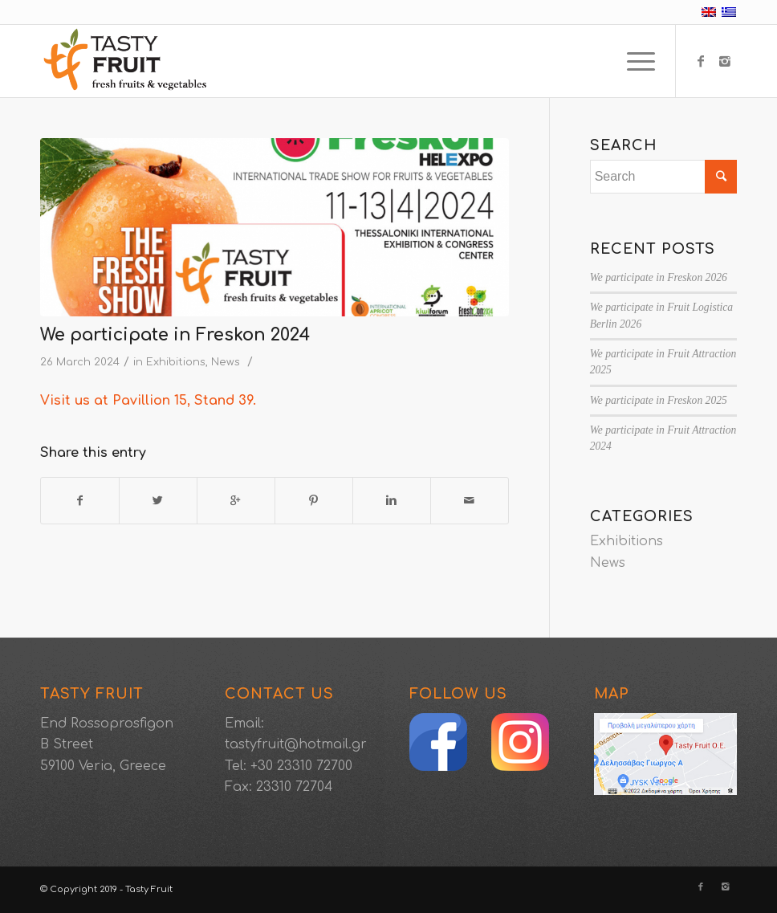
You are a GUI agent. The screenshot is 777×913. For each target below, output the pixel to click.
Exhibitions (175, 362)
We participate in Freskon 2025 (658, 400)
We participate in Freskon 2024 (175, 334)
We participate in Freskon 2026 (658, 277)
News (225, 362)
